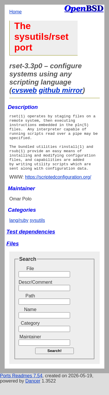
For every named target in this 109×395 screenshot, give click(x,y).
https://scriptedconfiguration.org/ (58, 188)
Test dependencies (30, 243)
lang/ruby (18, 231)
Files (12, 255)
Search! (54, 362)
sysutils (37, 231)
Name (30, 320)
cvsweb (24, 90)
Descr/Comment (30, 293)
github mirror (61, 90)
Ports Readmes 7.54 (21, 387)
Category (30, 334)
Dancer (32, 392)
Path (30, 307)
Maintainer (30, 348)
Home (15, 11)
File (30, 279)
